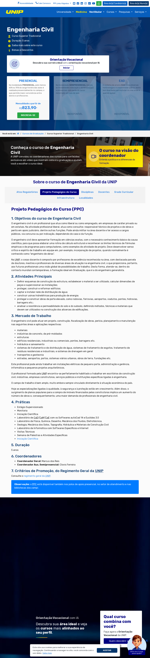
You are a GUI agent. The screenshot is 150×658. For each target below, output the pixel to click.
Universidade (64, 12)
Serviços (140, 12)
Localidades (86, 197)
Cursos (111, 12)
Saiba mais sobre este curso (27, 45)
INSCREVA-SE (28, 115)
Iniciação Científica (27, 438)
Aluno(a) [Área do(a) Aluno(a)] (139, 3)
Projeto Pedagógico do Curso (59, 192)
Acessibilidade (25, 3)
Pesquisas (125, 12)
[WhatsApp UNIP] (99, 3)
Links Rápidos (61, 3)
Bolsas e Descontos (22, 50)
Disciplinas (87, 192)
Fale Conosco (43, 3)
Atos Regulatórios (27, 192)
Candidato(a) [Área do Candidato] (115, 3)
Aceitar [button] (107, 650)
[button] (47, 653)
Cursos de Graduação (33, 134)
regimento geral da (37, 476)
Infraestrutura (65, 197)
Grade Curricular (123, 192)
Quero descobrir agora (121, 641)
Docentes (104, 192)
